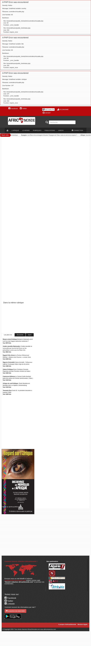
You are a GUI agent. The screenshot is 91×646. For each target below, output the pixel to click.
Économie (20, 335)
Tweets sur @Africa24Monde (11, 507)
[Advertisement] (21, 160)
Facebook (13, 108)
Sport (29, 335)
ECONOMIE (63, 109)
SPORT (47, 113)
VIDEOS (61, 130)
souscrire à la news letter (15, 611)
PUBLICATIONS (50, 130)
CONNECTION (77, 130)
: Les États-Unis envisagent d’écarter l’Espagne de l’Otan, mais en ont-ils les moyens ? (49, 135)
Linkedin (10, 604)
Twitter (23, 108)
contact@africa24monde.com (15, 580)
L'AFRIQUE (15, 130)
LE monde (26, 130)
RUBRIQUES (37, 130)
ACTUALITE (48, 109)
